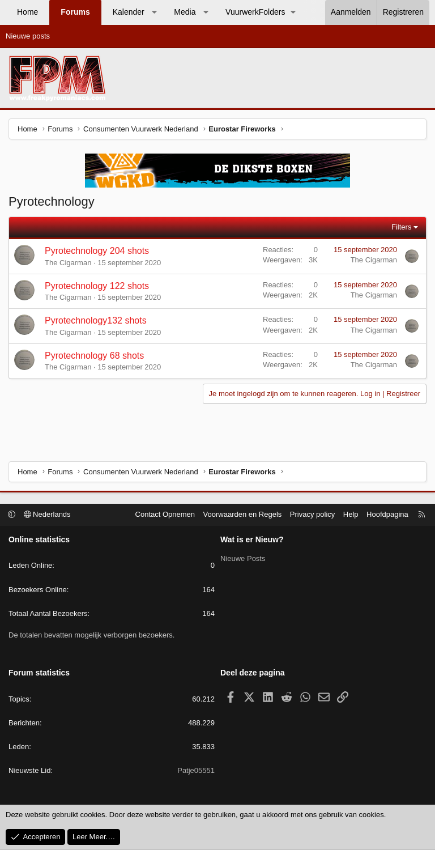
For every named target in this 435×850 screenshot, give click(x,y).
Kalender (128, 11)
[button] (154, 12)
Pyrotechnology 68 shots (94, 355)
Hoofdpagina (387, 514)
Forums (75, 11)
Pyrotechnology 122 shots (97, 286)
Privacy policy (312, 514)
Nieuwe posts (28, 36)
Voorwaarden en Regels (242, 514)
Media (184, 11)
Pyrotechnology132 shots (96, 320)
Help (351, 514)
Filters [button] (401, 227)
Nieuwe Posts (242, 558)
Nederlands (47, 514)
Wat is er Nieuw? (252, 539)
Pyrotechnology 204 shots (97, 251)
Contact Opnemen (165, 514)
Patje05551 (196, 770)
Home (27, 11)
